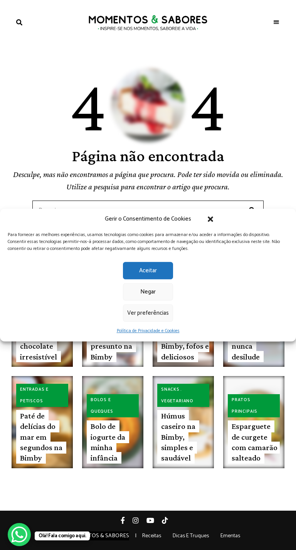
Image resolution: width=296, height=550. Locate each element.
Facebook (127, 520)
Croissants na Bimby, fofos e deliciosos (185, 346)
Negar (148, 292)
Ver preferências (148, 313)
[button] (210, 219)
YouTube (154, 520)
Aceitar (148, 270)
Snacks (170, 389)
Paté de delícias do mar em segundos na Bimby (41, 436)
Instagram (139, 520)
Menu (276, 22)
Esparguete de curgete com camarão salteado (255, 442)
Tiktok (169, 520)
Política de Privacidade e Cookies (148, 330)
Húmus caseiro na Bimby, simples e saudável (178, 436)
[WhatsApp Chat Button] (19, 534)
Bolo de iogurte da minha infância (108, 442)
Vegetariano (177, 401)
